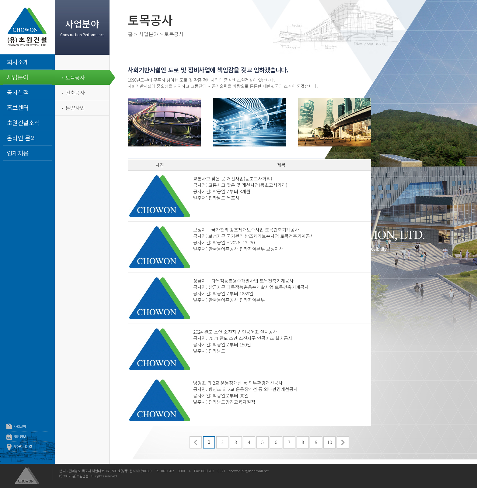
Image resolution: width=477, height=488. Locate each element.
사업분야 (18, 77)
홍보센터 (18, 107)
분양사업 (75, 108)
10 (329, 442)
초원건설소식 (23, 122)
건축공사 (75, 92)
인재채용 (18, 153)
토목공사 (75, 77)
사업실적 (20, 426)
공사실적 (18, 92)
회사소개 (18, 61)
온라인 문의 (21, 137)
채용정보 (20, 436)
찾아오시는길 (23, 446)
